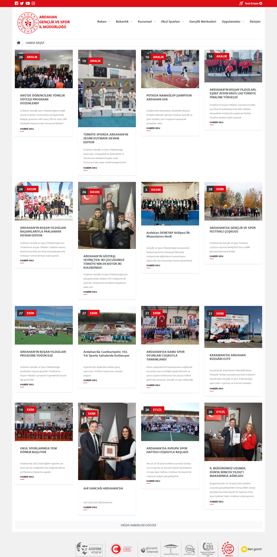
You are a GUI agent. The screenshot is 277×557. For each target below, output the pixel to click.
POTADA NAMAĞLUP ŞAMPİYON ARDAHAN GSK (169, 97)
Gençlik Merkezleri (202, 21)
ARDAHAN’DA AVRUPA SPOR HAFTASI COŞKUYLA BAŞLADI (167, 450)
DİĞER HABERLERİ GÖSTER (138, 525)
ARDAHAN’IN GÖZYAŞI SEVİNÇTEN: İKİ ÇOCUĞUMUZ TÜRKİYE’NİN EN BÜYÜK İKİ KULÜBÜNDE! (103, 261)
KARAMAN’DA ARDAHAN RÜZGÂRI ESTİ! (228, 357)
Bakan (102, 21)
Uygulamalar (231, 21)
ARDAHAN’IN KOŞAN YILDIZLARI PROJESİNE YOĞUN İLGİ (43, 353)
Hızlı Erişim (253, 3)
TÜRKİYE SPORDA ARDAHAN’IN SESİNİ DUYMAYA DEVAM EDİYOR (105, 138)
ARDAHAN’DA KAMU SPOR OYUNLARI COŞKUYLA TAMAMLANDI (165, 355)
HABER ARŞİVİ (35, 43)
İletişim (255, 21)
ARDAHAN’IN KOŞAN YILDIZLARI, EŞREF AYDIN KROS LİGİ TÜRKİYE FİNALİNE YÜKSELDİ (233, 93)
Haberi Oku (27, 128)
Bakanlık (122, 21)
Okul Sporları (170, 21)
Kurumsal (145, 21)
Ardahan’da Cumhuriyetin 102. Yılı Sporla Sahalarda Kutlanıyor (106, 353)
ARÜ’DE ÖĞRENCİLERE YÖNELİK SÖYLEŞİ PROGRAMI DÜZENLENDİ (42, 99)
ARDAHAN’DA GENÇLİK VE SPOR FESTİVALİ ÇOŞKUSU (233, 229)
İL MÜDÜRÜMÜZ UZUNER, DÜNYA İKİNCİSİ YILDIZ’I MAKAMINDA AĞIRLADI (228, 472)
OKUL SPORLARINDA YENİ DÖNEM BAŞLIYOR (38, 450)
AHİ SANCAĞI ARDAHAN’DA (103, 488)
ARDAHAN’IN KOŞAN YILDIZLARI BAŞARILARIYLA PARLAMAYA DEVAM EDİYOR (43, 231)
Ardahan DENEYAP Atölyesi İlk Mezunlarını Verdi (168, 234)
